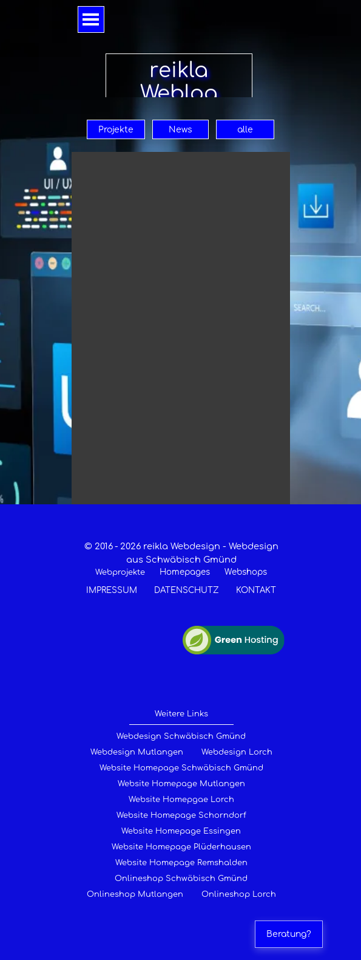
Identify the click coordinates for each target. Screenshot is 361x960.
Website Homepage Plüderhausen (181, 847)
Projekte (115, 129)
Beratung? (288, 934)
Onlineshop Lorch (238, 894)
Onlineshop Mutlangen (135, 894)
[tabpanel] (181, 568)
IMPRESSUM (111, 590)
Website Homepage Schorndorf (181, 815)
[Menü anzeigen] (91, 19)
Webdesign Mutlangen (136, 752)
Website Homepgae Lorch (181, 799)
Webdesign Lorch (236, 752)
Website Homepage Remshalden (181, 863)
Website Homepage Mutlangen (181, 784)
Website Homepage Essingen (181, 831)
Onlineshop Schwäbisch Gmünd (181, 878)
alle (245, 129)
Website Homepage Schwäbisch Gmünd (181, 768)
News (180, 129)
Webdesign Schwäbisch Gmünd (181, 736)
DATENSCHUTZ (186, 590)
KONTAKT (256, 590)
